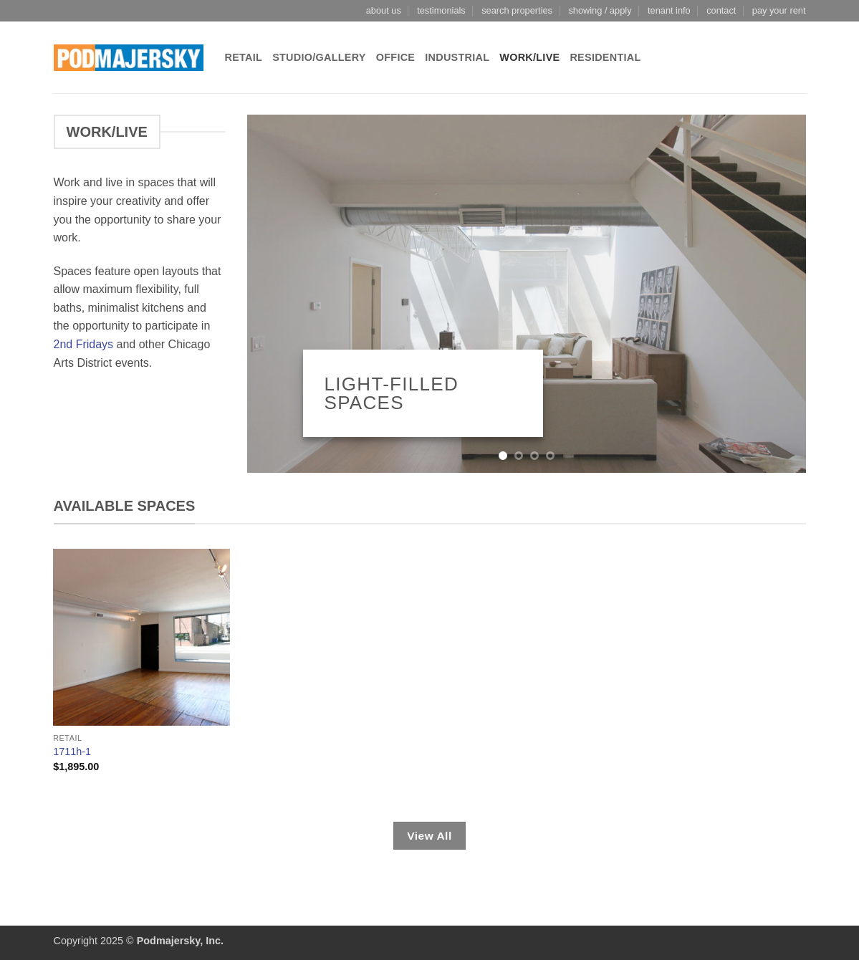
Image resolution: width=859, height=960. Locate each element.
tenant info (669, 10)
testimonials (441, 10)
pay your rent (779, 10)
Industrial (457, 57)
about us (383, 10)
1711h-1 (72, 751)
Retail (244, 57)
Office (396, 57)
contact (721, 10)
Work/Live (529, 57)
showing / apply (599, 10)
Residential (605, 57)
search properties (516, 10)
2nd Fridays (84, 344)
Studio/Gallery (319, 57)
